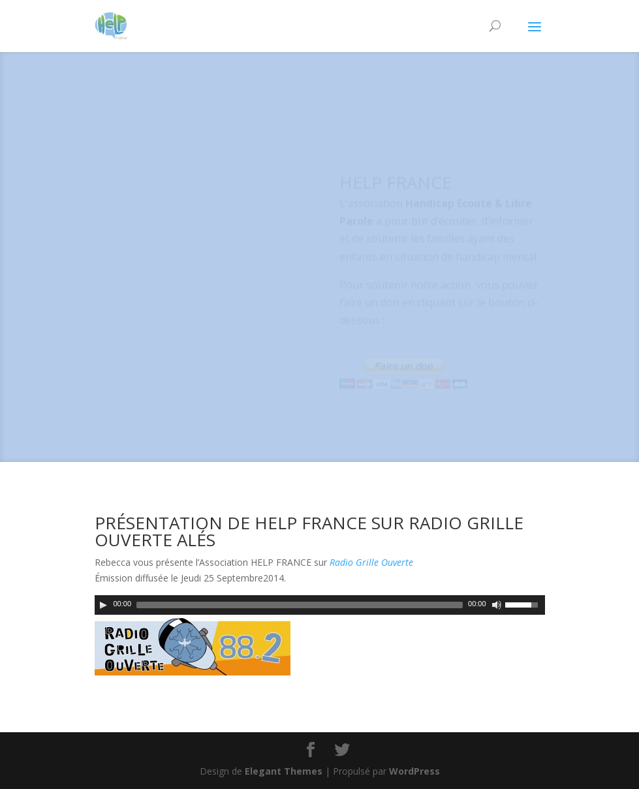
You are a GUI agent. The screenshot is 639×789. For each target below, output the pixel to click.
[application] (320, 605)
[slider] (299, 605)
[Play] (103, 605)
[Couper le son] (496, 605)
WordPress (414, 771)
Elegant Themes (283, 771)
